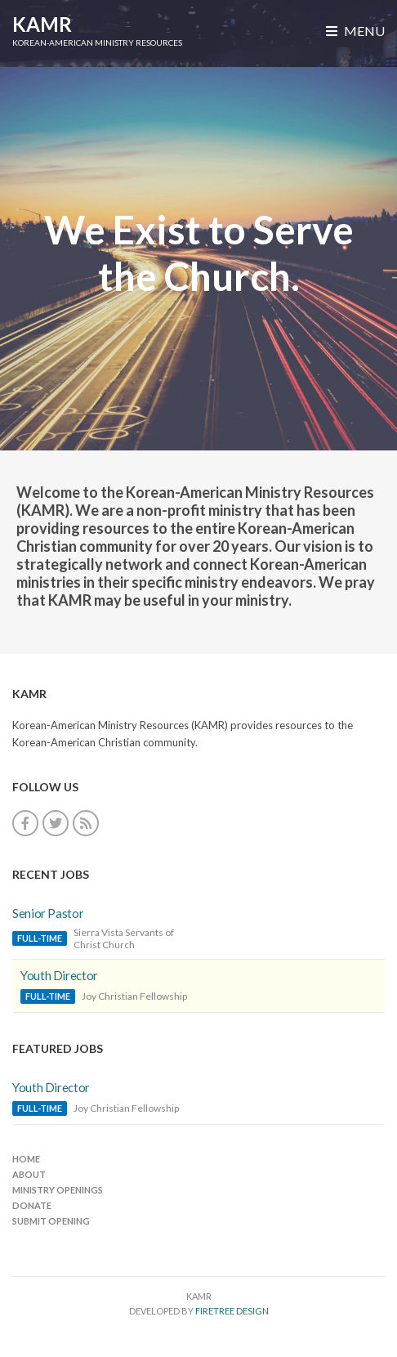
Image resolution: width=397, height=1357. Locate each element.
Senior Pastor (47, 913)
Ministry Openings (57, 1190)
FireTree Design (232, 1310)
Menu (355, 30)
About (29, 1174)
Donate (31, 1205)
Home (26, 1158)
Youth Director (59, 975)
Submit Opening (51, 1221)
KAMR (42, 24)
